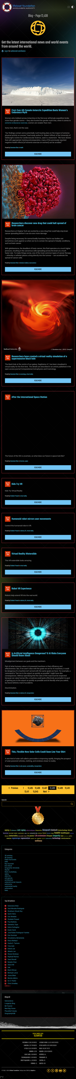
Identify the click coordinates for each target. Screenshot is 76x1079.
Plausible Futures (11, 1011)
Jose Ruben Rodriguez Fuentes (18, 933)
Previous (14, 788)
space (26, 461)
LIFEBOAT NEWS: (43, 1042)
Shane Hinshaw (13, 954)
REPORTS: (41, 1054)
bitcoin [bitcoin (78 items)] (70, 830)
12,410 (67, 788)
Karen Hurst (12, 930)
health (21, 147)
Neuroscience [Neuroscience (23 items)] (66, 836)
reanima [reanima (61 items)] (8, 838)
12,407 (44, 788)
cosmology (23, 374)
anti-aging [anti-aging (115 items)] (21, 830)
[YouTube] (60, 1070)
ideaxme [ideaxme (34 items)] (6, 836)
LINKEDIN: (26, 1045)
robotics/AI (23, 531)
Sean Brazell (12, 959)
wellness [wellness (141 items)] (38, 841)
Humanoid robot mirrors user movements (31, 519)
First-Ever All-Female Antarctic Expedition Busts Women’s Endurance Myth (40, 111)
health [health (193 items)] (57, 833)
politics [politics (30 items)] (70, 836)
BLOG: (40, 1048)
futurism (22, 461)
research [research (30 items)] (32, 838)
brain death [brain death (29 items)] (11, 833)
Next (45, 791)
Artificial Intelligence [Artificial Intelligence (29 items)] (30, 830)
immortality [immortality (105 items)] (13, 836)
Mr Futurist (8, 1006)
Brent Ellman (12, 970)
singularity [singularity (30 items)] (39, 838)
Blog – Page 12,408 (38, 16)
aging (7, 874)
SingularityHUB (10, 1013)
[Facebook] (48, 1070)
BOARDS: (41, 1051)
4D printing (8, 858)
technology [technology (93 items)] (56, 838)
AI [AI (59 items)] (10, 830)
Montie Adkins (13, 978)
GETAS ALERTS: (43, 1045)
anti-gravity (8, 878)
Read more (38, 154)
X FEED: (26, 1048)
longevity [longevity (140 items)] (56, 836)
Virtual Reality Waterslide (24, 554)
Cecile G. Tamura (13, 943)
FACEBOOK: (25, 1042)
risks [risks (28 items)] (35, 838)
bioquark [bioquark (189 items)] (46, 830)
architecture (9, 880)
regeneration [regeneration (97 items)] (25, 838)
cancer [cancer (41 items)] (15, 833)
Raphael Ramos (13, 957)
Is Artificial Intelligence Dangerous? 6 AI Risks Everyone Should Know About (39, 654)
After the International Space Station (29, 397)
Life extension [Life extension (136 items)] (40, 836)
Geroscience (9, 1001)
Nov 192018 (7, 111)
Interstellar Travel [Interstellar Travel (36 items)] (22, 836)
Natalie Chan (12, 962)
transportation (30, 693)
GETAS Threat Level (38, 1035)
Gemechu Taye (13, 925)
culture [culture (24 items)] (25, 833)
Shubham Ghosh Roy (15, 911)
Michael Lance (13, 973)
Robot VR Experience (21, 589)
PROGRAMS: (42, 1057)
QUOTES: (41, 1063)
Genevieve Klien (14, 147)
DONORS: (31, 1051)
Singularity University (12, 868)
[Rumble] (64, 1070)
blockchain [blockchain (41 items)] (5, 833)
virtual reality (29, 374)
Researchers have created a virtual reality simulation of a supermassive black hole (39, 358)
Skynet (7, 870)
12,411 (27, 791)
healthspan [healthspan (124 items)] (65, 833)
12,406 (37, 788)
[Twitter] (52, 1070)
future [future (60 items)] (44, 833)
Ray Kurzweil (9, 864)
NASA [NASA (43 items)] (62, 836)
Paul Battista (12, 922)
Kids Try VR (17, 484)
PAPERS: (41, 1060)
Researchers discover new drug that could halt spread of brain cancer (39, 224)
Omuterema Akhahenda (16, 938)
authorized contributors (18, 51)
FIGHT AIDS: (27, 1054)
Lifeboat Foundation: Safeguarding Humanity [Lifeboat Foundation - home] (33, 7)
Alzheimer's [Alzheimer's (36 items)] (14, 830)
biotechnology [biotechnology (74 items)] (62, 830)
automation (9, 888)
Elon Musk (8, 866)
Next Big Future (10, 1008)
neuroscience (32, 263)
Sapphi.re (33, 1070)
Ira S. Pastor (12, 981)
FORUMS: (33, 1063)
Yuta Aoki (11, 946)
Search (71, 804)
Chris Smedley (13, 983)
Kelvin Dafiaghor (13, 927)
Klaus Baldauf (13, 941)
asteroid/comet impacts (13, 882)
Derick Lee (11, 949)
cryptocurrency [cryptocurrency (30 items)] (21, 833)
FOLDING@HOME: (25, 1057)
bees (6, 890)
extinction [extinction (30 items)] (40, 833)
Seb (9, 967)
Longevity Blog (10, 1003)
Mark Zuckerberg (10, 872)
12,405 (30, 788)
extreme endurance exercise (16, 123)
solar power (23, 766)
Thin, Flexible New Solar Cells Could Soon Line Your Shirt (38, 752)
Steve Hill (11, 965)
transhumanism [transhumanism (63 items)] (65, 838)
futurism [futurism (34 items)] (49, 833)
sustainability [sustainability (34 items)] (49, 838)
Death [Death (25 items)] (28, 833)
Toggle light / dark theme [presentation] (72, 7)
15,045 (35, 791)
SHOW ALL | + (8, 986)
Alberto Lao (12, 951)
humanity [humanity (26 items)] (72, 833)
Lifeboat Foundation (14, 1070)
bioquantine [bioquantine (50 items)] (38, 830)
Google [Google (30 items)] (52, 833)
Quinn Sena (12, 914)
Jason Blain (12, 975)
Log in (6, 51)
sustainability (30, 766)
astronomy (8, 884)
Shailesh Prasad (14, 496)
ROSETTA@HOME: (25, 1060)
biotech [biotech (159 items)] (54, 830)
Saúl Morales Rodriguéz (16, 908)
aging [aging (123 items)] (7, 830)
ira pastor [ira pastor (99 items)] (30, 836)
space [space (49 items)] (43, 838)
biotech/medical (24, 263)
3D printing (8, 855)
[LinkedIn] (56, 1070)
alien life (8, 876)
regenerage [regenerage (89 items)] (16, 838)
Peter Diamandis (10, 860)
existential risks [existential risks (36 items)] (33, 833)
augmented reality (11, 886)
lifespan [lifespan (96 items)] (49, 836)
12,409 (60, 788)
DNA (6, 862)
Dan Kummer (12, 935)
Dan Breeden (12, 917)
